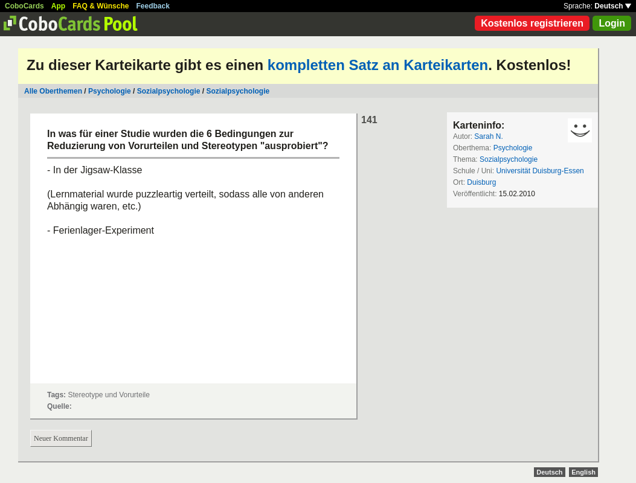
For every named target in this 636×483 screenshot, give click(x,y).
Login (612, 23)
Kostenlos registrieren (532, 23)
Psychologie (109, 91)
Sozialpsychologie (169, 91)
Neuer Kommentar (61, 438)
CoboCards (24, 6)
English (583, 472)
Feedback (153, 6)
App (58, 6)
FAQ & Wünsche (100, 6)
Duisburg (481, 182)
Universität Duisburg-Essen (539, 171)
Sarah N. (488, 136)
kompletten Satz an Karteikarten (378, 65)
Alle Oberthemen (53, 91)
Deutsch (612, 6)
